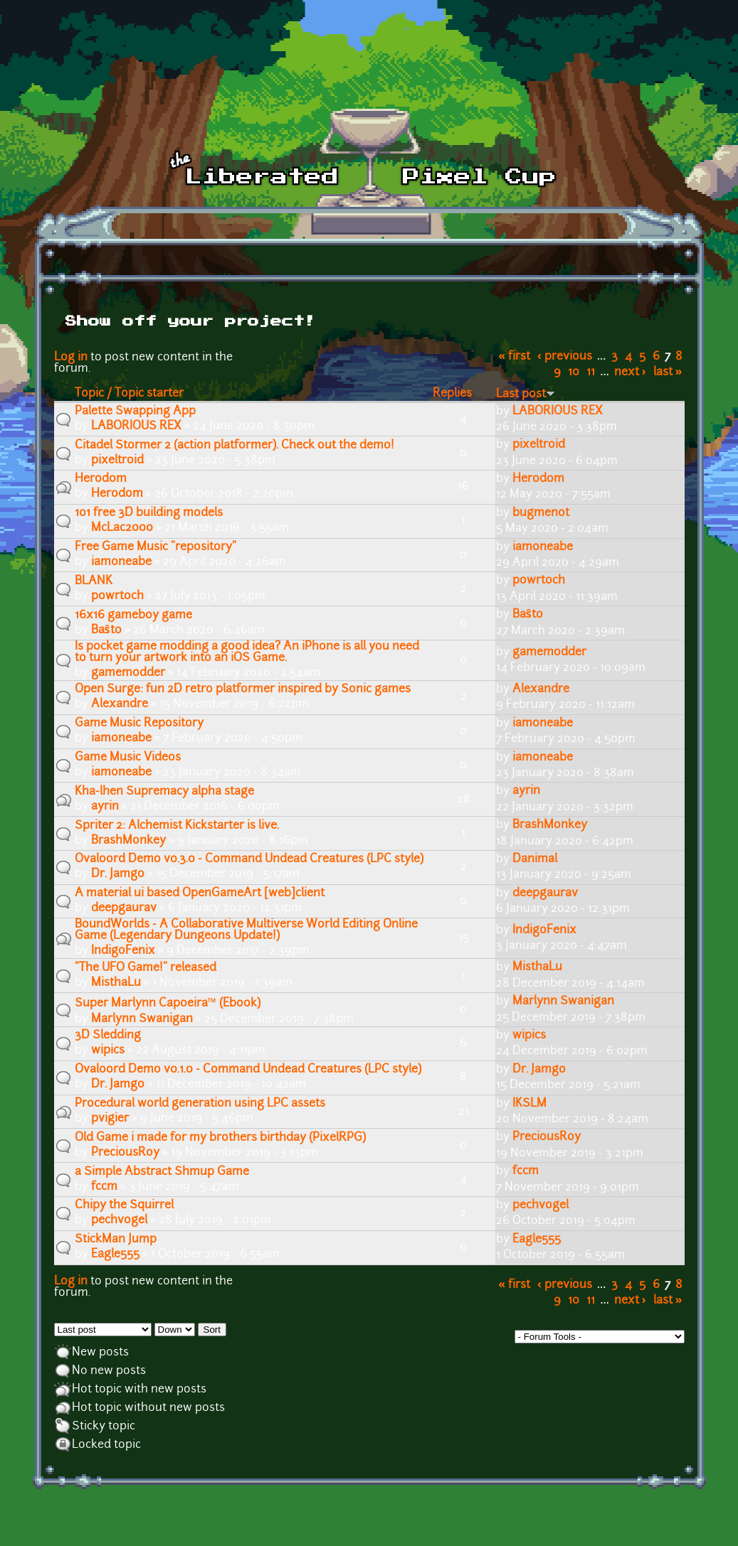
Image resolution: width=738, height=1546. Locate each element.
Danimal (534, 859)
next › (630, 372)
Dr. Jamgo (117, 874)
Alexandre (119, 704)
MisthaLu (116, 983)
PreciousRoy (125, 1153)
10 (573, 372)
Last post (525, 394)
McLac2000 (122, 528)
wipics (108, 1050)
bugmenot (540, 513)
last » (667, 372)
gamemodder (128, 673)
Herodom (117, 494)
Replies (452, 393)
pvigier (110, 1118)
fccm (104, 1187)
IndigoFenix (123, 951)
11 (590, 372)
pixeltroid (117, 460)
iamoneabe (121, 562)
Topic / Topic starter (129, 393)
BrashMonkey (128, 841)
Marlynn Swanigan (142, 1019)
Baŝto (106, 630)
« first (514, 357)
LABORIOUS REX (136, 426)
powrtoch (117, 596)
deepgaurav (124, 908)
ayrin (105, 806)
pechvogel (119, 1220)
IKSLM (529, 1104)
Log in (71, 357)
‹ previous (564, 357)
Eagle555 (115, 1254)
